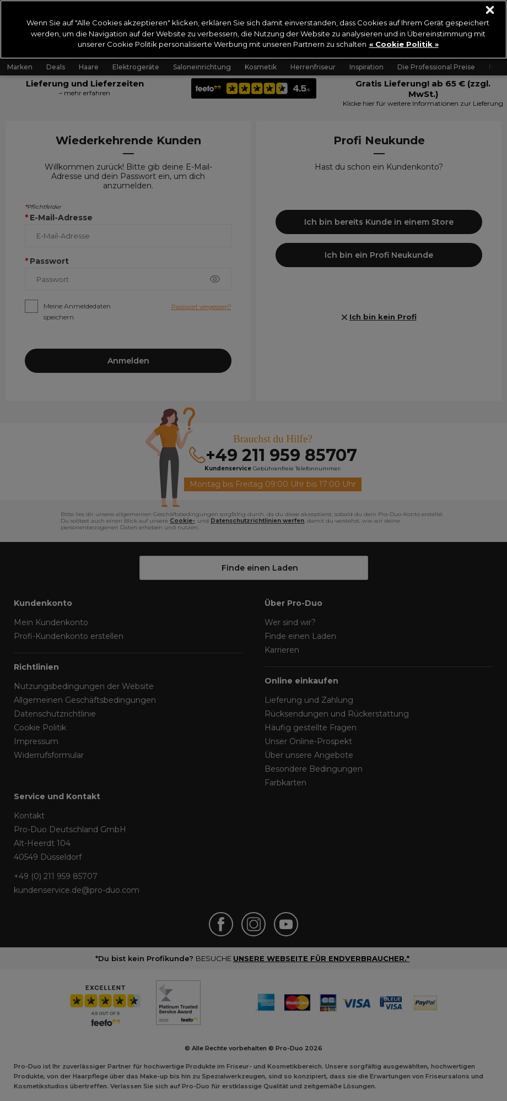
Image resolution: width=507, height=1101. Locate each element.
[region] (253, 29)
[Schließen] (490, 10)
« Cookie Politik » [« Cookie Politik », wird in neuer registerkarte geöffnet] (404, 44)
